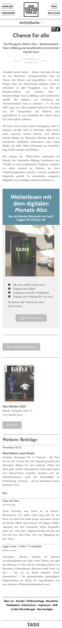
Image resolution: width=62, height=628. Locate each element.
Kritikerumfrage (35, 601)
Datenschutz (28, 605)
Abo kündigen (45, 609)
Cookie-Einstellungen (23, 609)
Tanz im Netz (10, 500)
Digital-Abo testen (31, 318)
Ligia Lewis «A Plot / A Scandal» (22, 546)
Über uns (9, 601)
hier (38, 219)
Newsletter (52, 601)
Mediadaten (13, 605)
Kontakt (20, 601)
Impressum (44, 605)
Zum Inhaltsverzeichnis (21, 347)
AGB (55, 605)
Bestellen (12, 425)
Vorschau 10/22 (11, 447)
